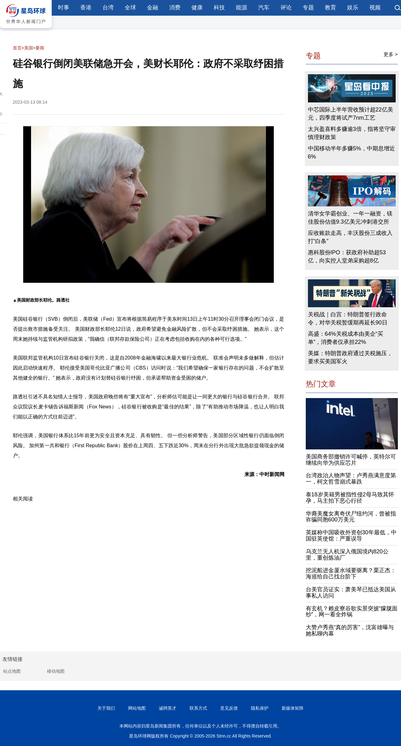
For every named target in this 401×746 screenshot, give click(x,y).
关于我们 (106, 708)
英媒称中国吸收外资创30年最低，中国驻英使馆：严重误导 (351, 535)
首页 (17, 47)
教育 (330, 7)
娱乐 (352, 7)
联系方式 (198, 708)
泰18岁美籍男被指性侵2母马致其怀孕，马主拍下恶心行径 (350, 497)
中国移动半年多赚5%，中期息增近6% (351, 152)
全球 (130, 7)
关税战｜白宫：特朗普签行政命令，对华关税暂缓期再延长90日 (348, 318)
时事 (63, 7)
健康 (197, 7)
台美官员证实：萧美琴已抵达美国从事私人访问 (351, 592)
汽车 (263, 7)
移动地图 (56, 671)
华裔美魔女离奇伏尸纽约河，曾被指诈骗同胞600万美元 (351, 516)
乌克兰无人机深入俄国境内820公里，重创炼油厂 (347, 554)
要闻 (39, 47)
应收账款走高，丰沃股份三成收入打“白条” (350, 237)
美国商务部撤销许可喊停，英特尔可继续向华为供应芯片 (351, 459)
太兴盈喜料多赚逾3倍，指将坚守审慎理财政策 (352, 133)
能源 (241, 7)
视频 (375, 7)
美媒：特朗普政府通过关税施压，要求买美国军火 (350, 357)
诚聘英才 (167, 708)
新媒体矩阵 (293, 708)
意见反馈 (229, 708)
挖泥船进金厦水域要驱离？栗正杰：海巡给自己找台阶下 (351, 573)
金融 (152, 7)
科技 (219, 7)
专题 (308, 7)
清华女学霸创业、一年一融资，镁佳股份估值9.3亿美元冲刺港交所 (350, 217)
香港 (85, 7)
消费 (174, 7)
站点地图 (12, 671)
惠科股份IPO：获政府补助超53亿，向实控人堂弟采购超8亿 (347, 256)
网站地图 (137, 708)
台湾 (108, 7)
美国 (28, 47)
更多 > (390, 54)
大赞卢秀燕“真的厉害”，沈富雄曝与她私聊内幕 (350, 630)
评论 (286, 7)
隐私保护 (259, 708)
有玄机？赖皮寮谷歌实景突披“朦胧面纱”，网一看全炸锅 (352, 611)
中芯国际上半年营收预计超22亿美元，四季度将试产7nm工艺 (350, 113)
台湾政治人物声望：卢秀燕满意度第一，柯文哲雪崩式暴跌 (351, 478)
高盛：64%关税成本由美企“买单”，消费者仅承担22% (345, 338)
